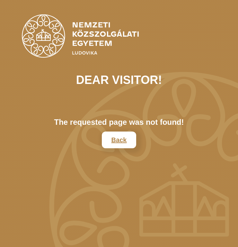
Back (119, 139)
